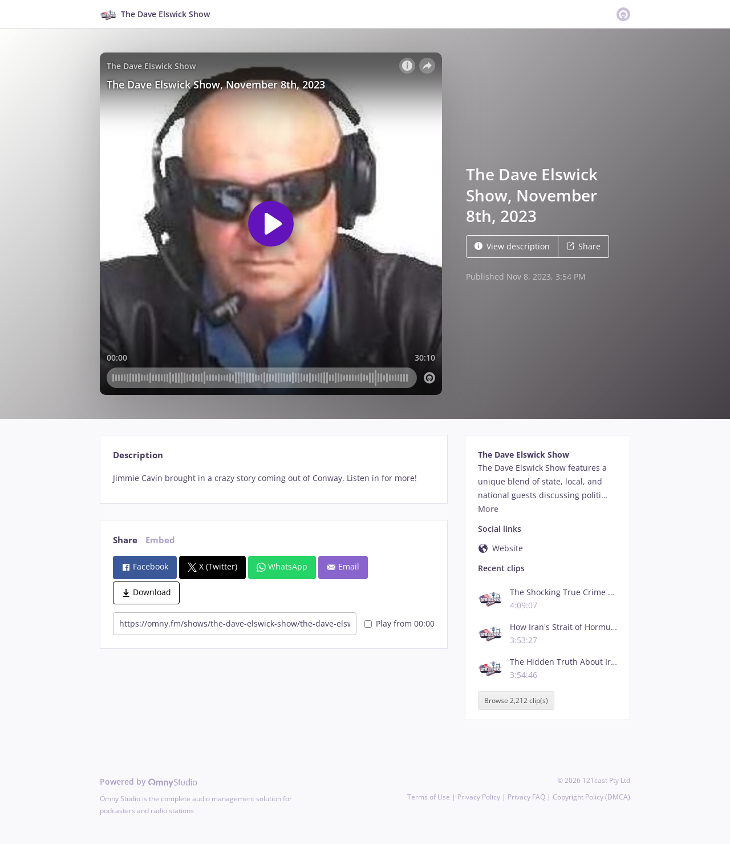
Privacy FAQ (526, 797)
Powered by (148, 781)
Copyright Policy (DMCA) (591, 797)
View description (512, 246)
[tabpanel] (273, 478)
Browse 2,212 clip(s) (516, 700)
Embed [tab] (160, 540)
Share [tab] (125, 540)
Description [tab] (138, 455)
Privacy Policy (478, 797)
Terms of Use (428, 797)
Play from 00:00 (399, 623)
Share (583, 246)
